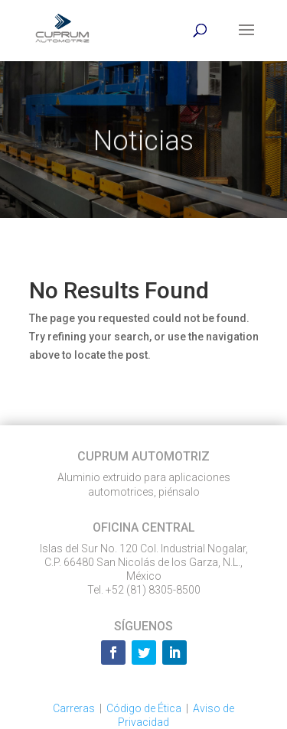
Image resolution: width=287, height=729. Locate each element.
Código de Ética (143, 708)
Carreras (74, 708)
